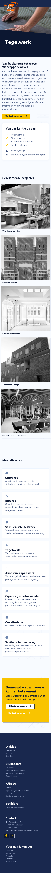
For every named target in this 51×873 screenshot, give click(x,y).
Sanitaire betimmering (15, 796)
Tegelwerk (10, 793)
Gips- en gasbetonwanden (17, 790)
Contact (9, 858)
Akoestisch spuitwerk (15, 773)
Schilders (9, 756)
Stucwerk (9, 767)
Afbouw (9, 753)
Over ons (10, 850)
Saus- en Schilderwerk (15, 770)
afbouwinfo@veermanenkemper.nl (29, 154)
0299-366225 (18, 151)
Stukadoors (10, 750)
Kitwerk (9, 787)
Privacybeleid (11, 861)
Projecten (10, 856)
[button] (16, 116)
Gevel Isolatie (11, 776)
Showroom (10, 853)
